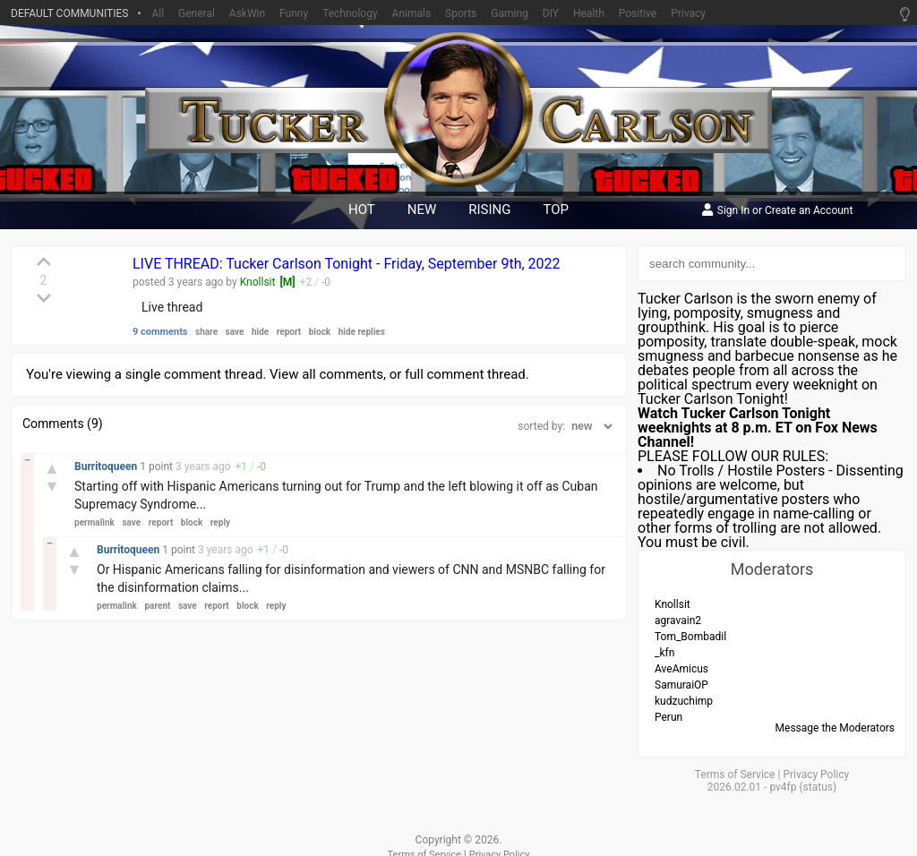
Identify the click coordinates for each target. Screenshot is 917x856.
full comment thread (465, 374)
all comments (342, 374)
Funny (293, 13)
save (235, 332)
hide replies (362, 332)
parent (157, 606)
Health (588, 13)
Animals (412, 13)
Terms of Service (735, 774)
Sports (460, 13)
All (157, 13)
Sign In (733, 211)
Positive (637, 13)
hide (260, 332)
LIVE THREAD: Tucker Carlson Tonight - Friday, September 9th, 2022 (347, 263)
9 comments (160, 332)
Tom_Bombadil (690, 636)
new (422, 209)
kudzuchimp (684, 701)
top (557, 209)
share (206, 332)
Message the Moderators (835, 728)
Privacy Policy (816, 774)
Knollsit (258, 282)
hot (361, 209)
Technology (349, 13)
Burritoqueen (107, 466)
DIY (551, 13)
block (319, 332)
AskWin (247, 13)
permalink (94, 522)
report (289, 332)
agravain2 (678, 620)
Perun (668, 717)
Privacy (688, 13)
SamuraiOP (681, 685)
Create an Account (809, 211)
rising (489, 209)
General (196, 13)
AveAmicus (681, 669)
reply (220, 522)
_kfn (664, 652)
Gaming (509, 13)
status (818, 787)
